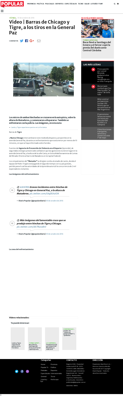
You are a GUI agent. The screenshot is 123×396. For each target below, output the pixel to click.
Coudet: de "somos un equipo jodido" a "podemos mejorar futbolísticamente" (69, 335)
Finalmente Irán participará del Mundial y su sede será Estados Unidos (51, 348)
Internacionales (56, 373)
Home (43, 364)
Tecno (80, 4)
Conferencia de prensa (71, 329)
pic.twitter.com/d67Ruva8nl (31, 226)
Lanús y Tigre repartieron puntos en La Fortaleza (29, 127)
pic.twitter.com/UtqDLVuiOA (44, 193)
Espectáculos (71, 4)
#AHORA (24, 187)
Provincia (31, 4)
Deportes (59, 4)
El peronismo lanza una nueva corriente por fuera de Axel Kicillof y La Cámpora (104, 119)
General (43, 376)
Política (40, 4)
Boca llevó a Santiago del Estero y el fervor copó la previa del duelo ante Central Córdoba (35, 348)
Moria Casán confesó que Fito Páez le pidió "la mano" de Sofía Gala (104, 90)
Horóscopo (55, 379)
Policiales (49, 4)
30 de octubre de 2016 (54, 201)
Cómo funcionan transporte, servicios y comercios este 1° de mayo (104, 133)
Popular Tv (44, 367)
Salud (86, 4)
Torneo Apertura (35, 343)
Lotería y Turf (97, 4)
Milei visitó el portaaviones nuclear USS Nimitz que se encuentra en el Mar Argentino (103, 104)
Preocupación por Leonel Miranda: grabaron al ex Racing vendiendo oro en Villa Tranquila (104, 75)
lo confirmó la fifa (53, 343)
